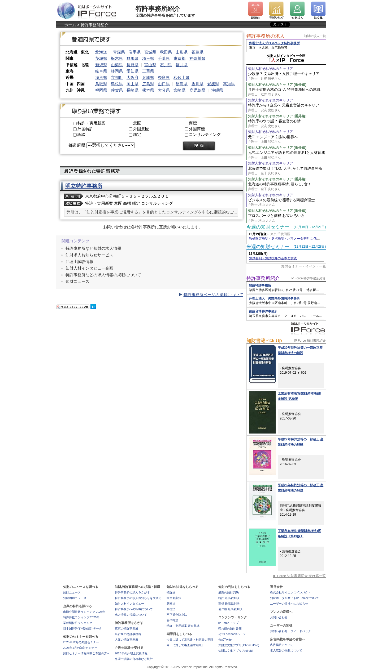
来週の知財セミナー (267, 246)
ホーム (70, 25)
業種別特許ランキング (77, 622)
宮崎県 (179, 90)
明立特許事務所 (83, 186)
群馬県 (132, 58)
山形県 (182, 52)
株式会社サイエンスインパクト (290, 592)
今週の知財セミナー (267, 227)
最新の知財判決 (228, 592)
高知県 (229, 84)
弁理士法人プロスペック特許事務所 (274, 43)
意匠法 (171, 603)
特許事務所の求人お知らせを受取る (138, 598)
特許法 (171, 592)
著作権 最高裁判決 (230, 609)
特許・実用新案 (91, 123)
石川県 (166, 64)
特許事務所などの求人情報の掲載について (103, 275)
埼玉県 (148, 58)
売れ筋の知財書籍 (230, 628)
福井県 (182, 64)
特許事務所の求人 (265, 36)
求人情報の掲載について (131, 614)
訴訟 (81, 134)
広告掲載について (281, 644)
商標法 (171, 609)
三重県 (148, 71)
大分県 (164, 90)
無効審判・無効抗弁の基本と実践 (273, 258)
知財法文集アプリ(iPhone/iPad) (238, 645)
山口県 (164, 84)
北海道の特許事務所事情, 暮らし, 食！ (287, 186)
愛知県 (132, 71)
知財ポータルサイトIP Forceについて (294, 598)
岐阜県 (101, 71)
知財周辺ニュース (74, 598)
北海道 (101, 52)
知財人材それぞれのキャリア (270, 69)
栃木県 (117, 58)
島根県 (117, 84)
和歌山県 (181, 77)
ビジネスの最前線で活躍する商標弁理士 (287, 202)
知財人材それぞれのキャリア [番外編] (277, 85)
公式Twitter (225, 639)
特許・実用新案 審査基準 (183, 625)
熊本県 (148, 90)
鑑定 (137, 134)
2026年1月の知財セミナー (80, 647)
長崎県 (132, 90)
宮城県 (150, 52)
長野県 (132, 64)
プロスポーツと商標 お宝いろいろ (287, 218)
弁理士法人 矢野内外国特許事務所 (274, 298)
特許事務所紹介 (263, 278)
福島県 (197, 52)
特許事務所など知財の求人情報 (93, 248)
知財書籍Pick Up (264, 340)
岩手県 (135, 52)
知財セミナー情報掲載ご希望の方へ (86, 653)
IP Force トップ (228, 622)
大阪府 (132, 77)
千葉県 (164, 58)
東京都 (179, 58)
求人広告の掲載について (286, 650)
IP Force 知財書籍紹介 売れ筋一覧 (299, 576)
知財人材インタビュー (129, 603)
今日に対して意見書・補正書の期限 (190, 639)
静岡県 (117, 71)
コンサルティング (205, 134)
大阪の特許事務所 (126, 639)
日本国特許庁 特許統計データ (82, 628)
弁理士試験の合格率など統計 (134, 658)
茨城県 (101, 58)
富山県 (150, 64)
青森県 (119, 52)
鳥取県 (101, 84)
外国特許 (85, 129)
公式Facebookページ (232, 634)
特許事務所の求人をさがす (132, 592)
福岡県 (101, 90)
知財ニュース (77, 281)
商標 (193, 123)
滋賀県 (101, 77)
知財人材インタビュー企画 (89, 268)
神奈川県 (197, 58)
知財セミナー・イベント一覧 (303, 266)
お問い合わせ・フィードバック (290, 631)
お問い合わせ (279, 617)
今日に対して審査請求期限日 (186, 645)
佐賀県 (117, 90)
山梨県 (117, 64)
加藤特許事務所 (260, 285)
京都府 (117, 77)
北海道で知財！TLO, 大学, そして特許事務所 (287, 171)
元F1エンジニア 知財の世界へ (287, 139)
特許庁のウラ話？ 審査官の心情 (287, 123)
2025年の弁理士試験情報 (131, 653)
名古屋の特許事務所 (128, 634)
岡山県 (132, 84)
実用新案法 (174, 598)
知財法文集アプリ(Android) (236, 650)
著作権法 (172, 620)
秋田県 (166, 52)
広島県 (148, 84)
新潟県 (101, 64)
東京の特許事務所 (126, 628)
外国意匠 (141, 129)
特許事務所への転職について (134, 609)
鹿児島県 (197, 90)
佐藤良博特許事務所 (263, 311)
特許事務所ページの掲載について (213, 294)
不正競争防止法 (177, 614)
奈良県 (164, 77)
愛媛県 (213, 84)
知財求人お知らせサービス (89, 255)
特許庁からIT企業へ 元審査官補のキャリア (287, 107)
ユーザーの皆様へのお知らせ (289, 603)
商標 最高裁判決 (229, 603)
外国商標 (197, 129)
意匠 (137, 123)
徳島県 (182, 84)
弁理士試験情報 (79, 261)
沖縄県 (217, 90)
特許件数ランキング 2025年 (81, 617)
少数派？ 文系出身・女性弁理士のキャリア (287, 76)
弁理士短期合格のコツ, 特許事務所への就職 (287, 92)
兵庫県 (148, 77)
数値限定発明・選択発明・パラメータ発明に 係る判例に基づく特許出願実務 (303, 238)
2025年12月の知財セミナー (81, 642)
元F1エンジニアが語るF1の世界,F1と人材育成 (287, 155)
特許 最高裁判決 (229, 598)
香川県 (197, 84)
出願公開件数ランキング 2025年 (84, 611)
